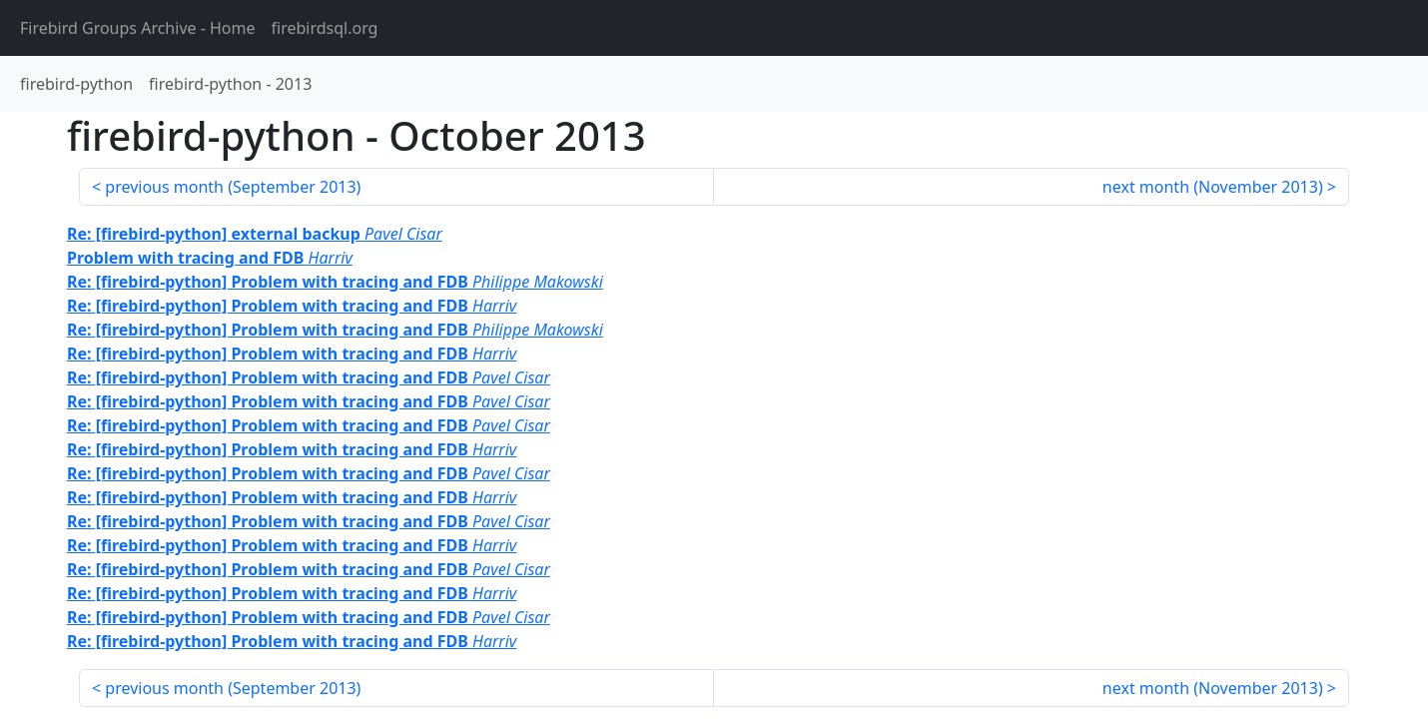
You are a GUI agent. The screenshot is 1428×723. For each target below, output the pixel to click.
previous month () (232, 187)
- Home (138, 28)
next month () (1212, 187)
